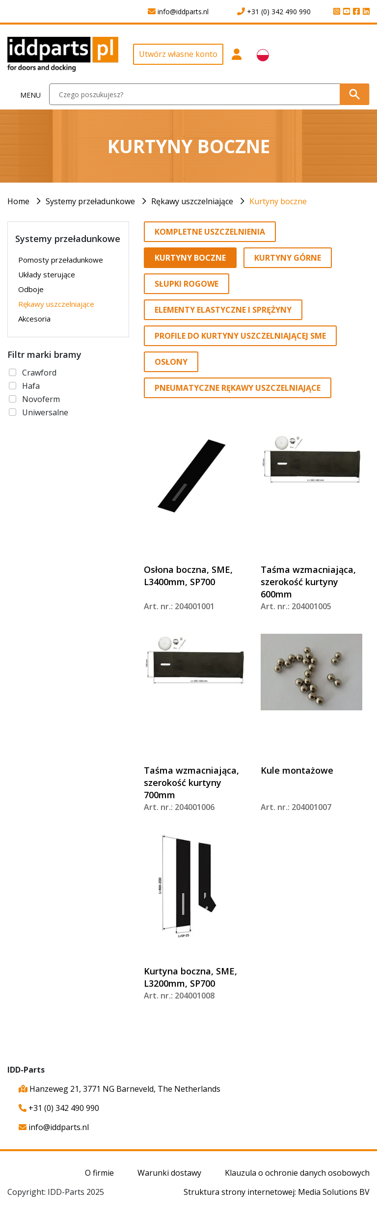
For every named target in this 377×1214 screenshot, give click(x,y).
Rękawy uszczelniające (192, 201)
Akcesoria (34, 319)
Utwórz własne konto (178, 54)
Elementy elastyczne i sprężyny (223, 309)
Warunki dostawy (169, 1172)
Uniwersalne (45, 412)
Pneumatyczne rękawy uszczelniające (238, 387)
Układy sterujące (46, 274)
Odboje (31, 289)
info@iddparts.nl (54, 1127)
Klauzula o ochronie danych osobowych (297, 1172)
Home (18, 201)
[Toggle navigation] (24, 94)
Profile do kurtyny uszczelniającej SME (240, 335)
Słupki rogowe (186, 283)
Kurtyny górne (287, 257)
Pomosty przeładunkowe (60, 260)
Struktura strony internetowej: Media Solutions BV (277, 1192)
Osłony (171, 361)
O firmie (99, 1172)
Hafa (31, 385)
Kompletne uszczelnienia (210, 231)
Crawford (39, 372)
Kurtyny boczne (278, 201)
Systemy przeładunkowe (90, 201)
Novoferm (41, 399)
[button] (236, 58)
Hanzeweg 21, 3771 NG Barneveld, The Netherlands (119, 1088)
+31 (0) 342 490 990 (59, 1108)
